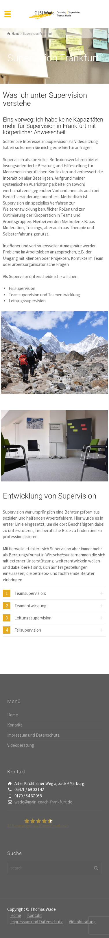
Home (12, 715)
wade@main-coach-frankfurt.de (43, 802)
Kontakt (14, 725)
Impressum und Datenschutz (33, 735)
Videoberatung (20, 745)
